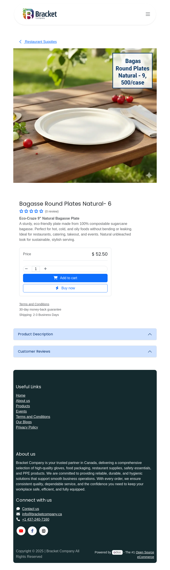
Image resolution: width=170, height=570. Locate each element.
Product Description (35, 334)
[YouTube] (21, 530)
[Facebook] (32, 530)
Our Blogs (24, 422)
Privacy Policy (27, 427)
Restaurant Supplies (38, 42)
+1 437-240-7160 (35, 519)
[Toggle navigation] (147, 14)
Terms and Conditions (33, 417)
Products (23, 406)
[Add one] (45, 269)
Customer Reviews (34, 351)
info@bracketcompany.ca (42, 514)
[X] (43, 530)
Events (21, 411)
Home (20, 395)
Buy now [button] (65, 288)
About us (23, 401)
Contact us (30, 509)
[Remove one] (26, 269)
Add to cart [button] (65, 278)
